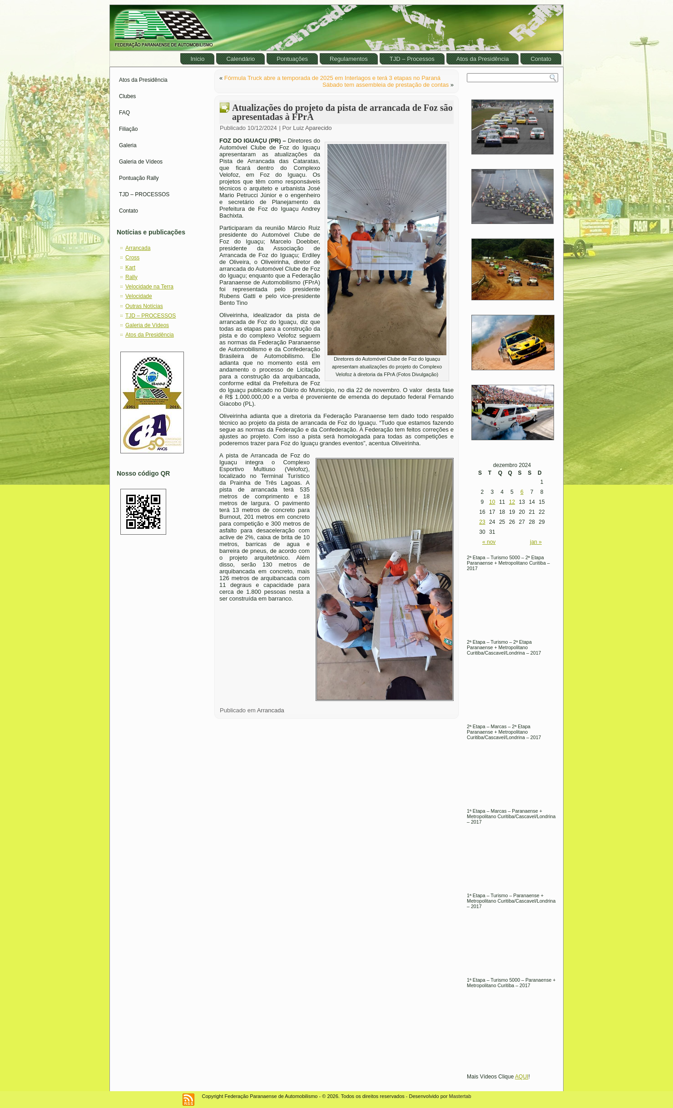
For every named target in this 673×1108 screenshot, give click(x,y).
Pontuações (292, 58)
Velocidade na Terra (149, 286)
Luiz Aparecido (312, 127)
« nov (488, 542)
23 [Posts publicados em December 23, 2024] (482, 522)
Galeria (128, 145)
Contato (540, 58)
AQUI (521, 1076)
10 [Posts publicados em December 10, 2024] (492, 502)
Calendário (240, 58)
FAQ (124, 112)
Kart (130, 267)
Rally (131, 277)
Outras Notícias (144, 306)
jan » (536, 542)
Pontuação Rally (138, 178)
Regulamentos (349, 58)
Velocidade (138, 296)
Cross (132, 257)
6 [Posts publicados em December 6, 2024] (522, 492)
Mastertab (460, 1096)
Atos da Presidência (482, 58)
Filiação (128, 129)
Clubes (127, 96)
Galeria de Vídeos (141, 162)
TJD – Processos (412, 58)
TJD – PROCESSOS (144, 194)
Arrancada (137, 248)
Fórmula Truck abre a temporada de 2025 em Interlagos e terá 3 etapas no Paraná (332, 78)
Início (197, 58)
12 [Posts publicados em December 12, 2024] (512, 502)
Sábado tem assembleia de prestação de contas (385, 84)
